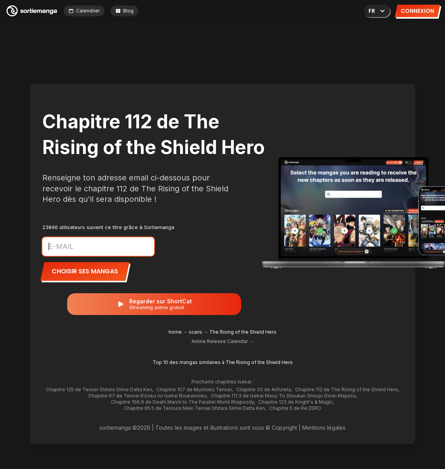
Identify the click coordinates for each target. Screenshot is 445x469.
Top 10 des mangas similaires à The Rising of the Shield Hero (223, 362)
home (175, 332)
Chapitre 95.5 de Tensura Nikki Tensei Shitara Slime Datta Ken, (195, 408)
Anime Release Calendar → (222, 341)
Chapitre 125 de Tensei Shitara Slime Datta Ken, (99, 389)
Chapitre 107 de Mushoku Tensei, (194, 389)
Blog (124, 11)
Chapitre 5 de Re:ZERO (295, 408)
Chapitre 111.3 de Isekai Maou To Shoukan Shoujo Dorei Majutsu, (284, 396)
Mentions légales (324, 427)
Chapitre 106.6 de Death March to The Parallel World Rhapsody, (183, 402)
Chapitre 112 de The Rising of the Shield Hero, (347, 389)
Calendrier (84, 11)
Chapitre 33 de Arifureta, (264, 389)
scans (195, 332)
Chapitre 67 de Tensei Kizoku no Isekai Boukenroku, (148, 396)
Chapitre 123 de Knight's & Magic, (296, 402)
